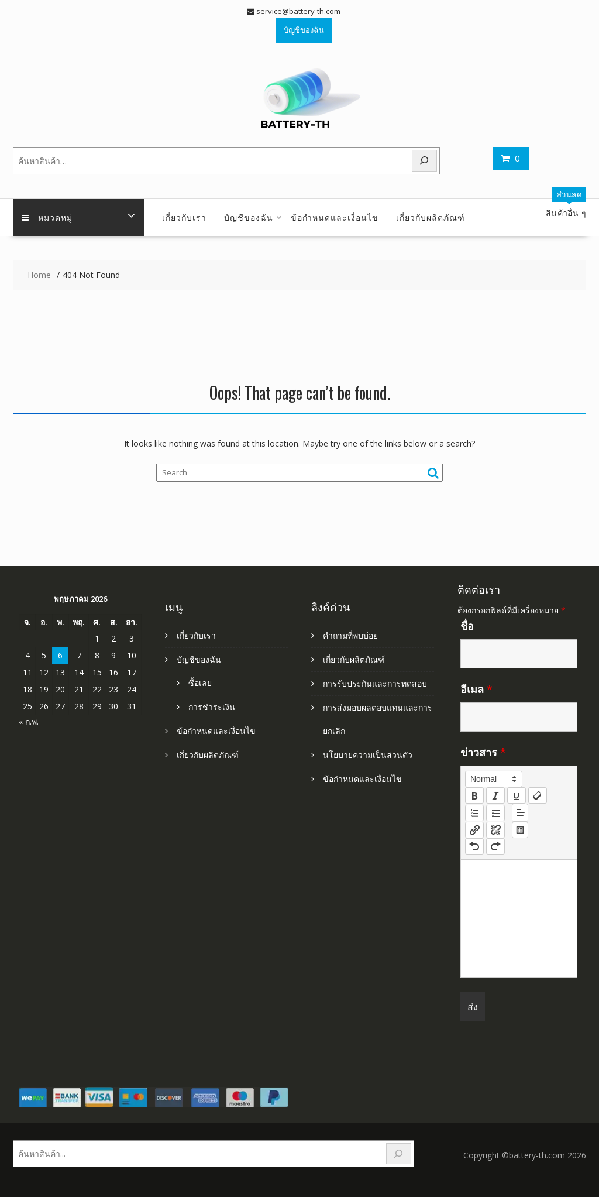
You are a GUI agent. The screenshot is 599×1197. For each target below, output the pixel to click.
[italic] (495, 795)
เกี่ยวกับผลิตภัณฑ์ (430, 217)
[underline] (516, 795)
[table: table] (520, 830)
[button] (494, 779)
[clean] (537, 795)
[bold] (474, 795)
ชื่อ (467, 626)
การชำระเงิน (211, 706)
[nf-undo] (474, 846)
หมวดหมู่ (47, 217)
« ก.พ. (29, 721)
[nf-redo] (495, 846)
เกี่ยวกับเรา (184, 217)
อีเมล (476, 689)
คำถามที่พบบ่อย (350, 635)
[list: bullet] (495, 813)
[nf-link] (474, 830)
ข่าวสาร (483, 752)
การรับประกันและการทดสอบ (375, 683)
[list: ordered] (474, 813)
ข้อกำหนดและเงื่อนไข (334, 217)
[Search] (425, 161)
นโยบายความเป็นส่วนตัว (367, 754)
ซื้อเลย (200, 682)
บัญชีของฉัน (304, 30)
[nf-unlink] (495, 830)
